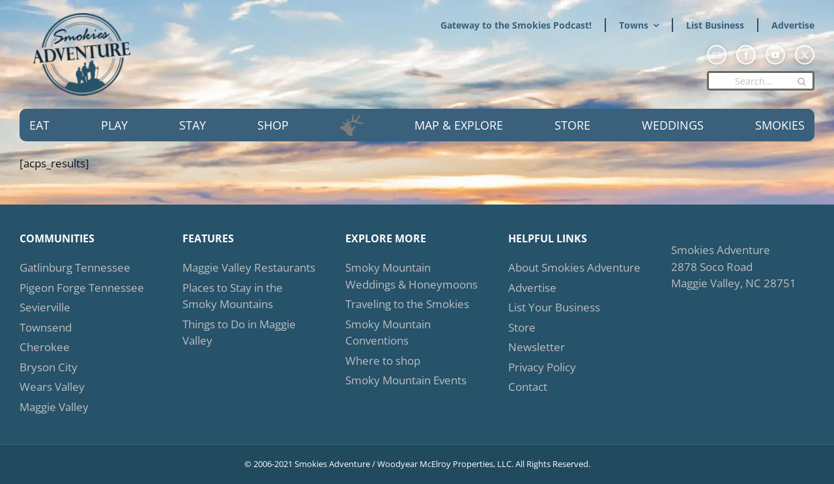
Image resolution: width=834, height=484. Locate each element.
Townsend (46, 327)
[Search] (801, 81)
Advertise (532, 287)
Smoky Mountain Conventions (388, 333)
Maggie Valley (54, 406)
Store (522, 327)
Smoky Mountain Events (406, 380)
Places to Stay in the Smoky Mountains (232, 296)
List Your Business (554, 307)
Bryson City (49, 367)
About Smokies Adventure (574, 267)
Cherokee (45, 346)
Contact (527, 386)
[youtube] (775, 54)
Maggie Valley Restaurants (248, 267)
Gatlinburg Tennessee (75, 267)
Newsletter (536, 346)
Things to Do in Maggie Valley (239, 333)
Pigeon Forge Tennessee (82, 287)
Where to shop (382, 360)
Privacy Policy (542, 367)
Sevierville (45, 307)
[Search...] (760, 81)
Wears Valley (52, 386)
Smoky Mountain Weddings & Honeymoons (411, 276)
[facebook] (746, 54)
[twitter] (804, 54)
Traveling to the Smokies (407, 303)
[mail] (716, 54)
